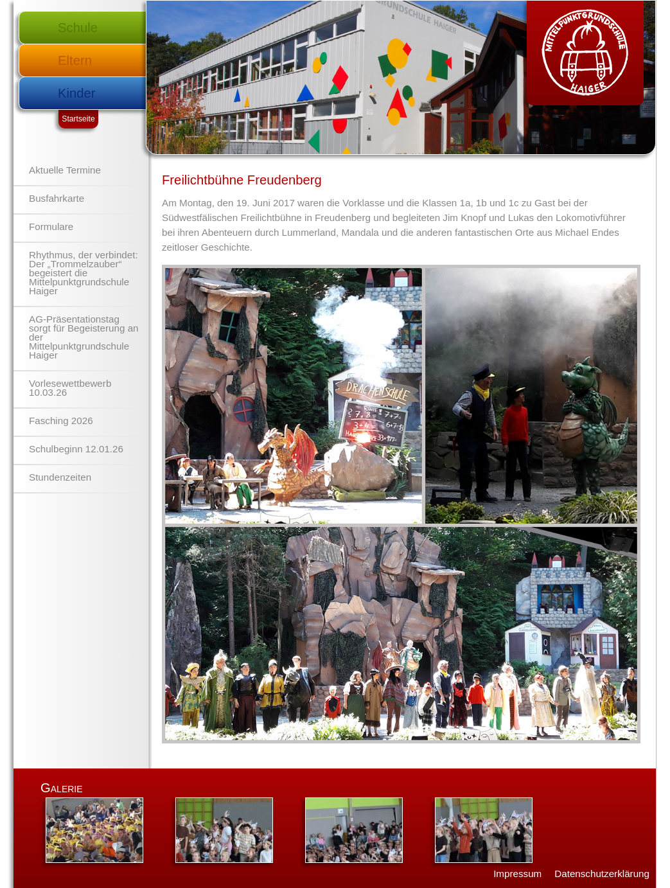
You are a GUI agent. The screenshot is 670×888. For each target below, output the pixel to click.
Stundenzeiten (60, 477)
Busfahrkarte (56, 198)
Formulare (51, 226)
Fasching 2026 (61, 420)
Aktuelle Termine (65, 169)
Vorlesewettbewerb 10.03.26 (70, 388)
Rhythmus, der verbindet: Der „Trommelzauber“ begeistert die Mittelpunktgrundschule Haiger (83, 272)
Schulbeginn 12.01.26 (76, 448)
